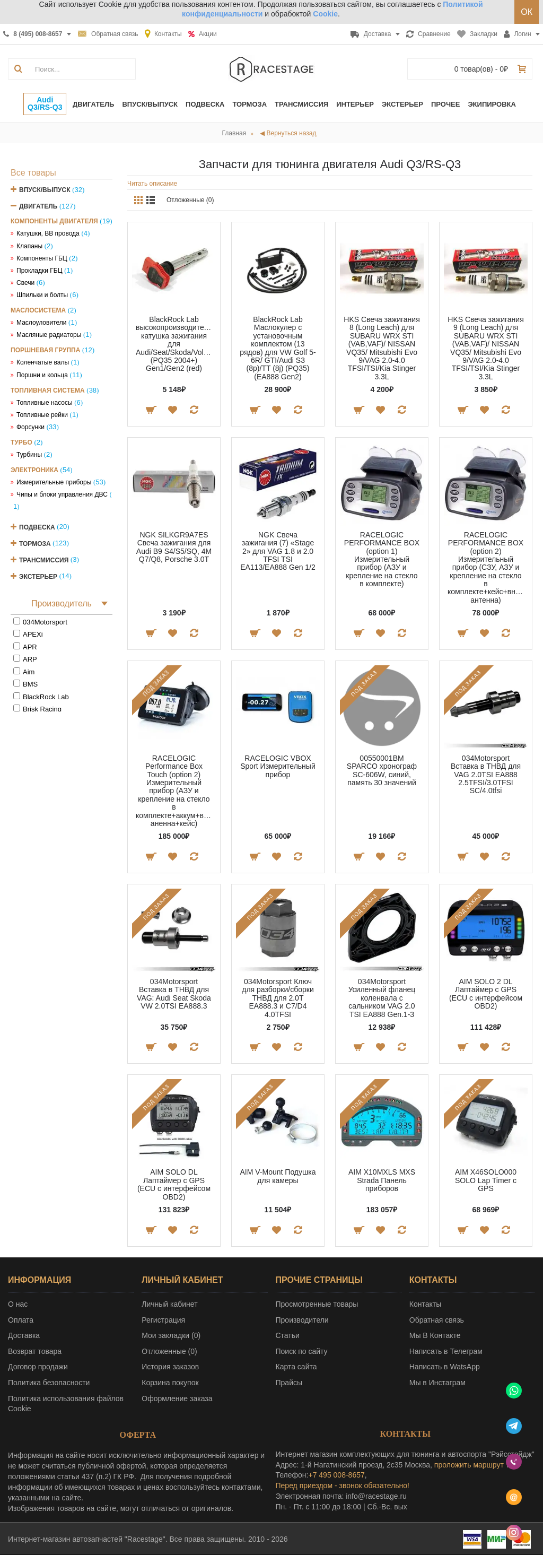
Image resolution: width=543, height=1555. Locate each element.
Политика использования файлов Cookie (66, 1403)
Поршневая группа (45, 350)
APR (30, 647)
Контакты (425, 1304)
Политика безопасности (49, 1382)
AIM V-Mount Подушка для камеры (278, 1176)
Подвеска (37, 527)
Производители (302, 1320)
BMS (30, 684)
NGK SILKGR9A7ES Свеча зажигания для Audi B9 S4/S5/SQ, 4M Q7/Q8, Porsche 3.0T (174, 547)
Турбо (21, 442)
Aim (28, 672)
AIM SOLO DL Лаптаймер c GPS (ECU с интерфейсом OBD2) (174, 1184)
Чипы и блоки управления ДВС (62, 494)
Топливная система (48, 390)
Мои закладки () (171, 1335)
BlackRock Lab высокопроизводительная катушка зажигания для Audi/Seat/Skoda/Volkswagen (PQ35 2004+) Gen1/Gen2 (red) (176, 343)
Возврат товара (35, 1351)
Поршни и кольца (42, 375)
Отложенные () (169, 1351)
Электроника (34, 470)
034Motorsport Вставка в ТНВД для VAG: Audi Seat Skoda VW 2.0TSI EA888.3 (174, 993)
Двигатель (38, 206)
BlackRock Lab (46, 697)
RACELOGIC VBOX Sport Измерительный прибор (278, 766)
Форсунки (30, 427)
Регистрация (163, 1320)
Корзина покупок (170, 1382)
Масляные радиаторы (48, 334)
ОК (526, 11)
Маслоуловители (41, 322)
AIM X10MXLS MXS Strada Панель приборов (381, 1180)
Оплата (20, 1320)
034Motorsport (45, 622)
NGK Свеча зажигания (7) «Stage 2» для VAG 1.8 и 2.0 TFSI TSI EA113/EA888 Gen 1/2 (278, 551)
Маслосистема (38, 310)
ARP (30, 659)
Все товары (33, 172)
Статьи (288, 1335)
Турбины (29, 454)
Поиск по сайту (302, 1351)
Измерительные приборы (53, 482)
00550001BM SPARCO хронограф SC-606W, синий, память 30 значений (382, 770)
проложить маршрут (469, 1465)
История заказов (170, 1366)
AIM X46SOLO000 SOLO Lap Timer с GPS (485, 1180)
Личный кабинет (169, 1304)
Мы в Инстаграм (437, 1382)
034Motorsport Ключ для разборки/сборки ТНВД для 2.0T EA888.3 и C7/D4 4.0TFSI (277, 998)
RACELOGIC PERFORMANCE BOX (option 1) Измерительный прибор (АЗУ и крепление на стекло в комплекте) (381, 559)
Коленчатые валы (42, 362)
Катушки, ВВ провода (48, 233)
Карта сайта (296, 1366)
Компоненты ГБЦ (41, 258)
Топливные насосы (44, 402)
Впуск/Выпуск (45, 190)
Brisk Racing (42, 709)
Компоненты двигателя (54, 221)
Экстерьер (38, 576)
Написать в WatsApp (444, 1366)
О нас (18, 1304)
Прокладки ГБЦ (39, 270)
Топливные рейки (42, 415)
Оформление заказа (177, 1398)
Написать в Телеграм (446, 1351)
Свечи (25, 282)
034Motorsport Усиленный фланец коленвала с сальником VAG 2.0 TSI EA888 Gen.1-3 (382, 998)
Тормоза (35, 543)
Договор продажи (38, 1366)
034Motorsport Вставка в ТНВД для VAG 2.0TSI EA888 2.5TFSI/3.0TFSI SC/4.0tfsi (486, 774)
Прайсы (289, 1382)
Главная (234, 133)
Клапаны (29, 246)
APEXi (33, 634)
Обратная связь (436, 1320)
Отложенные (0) (190, 200)
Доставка (24, 1335)
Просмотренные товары (317, 1304)
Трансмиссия (43, 559)
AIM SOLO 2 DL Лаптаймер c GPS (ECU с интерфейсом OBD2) (485, 993)
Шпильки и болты (42, 295)
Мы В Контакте (435, 1335)
